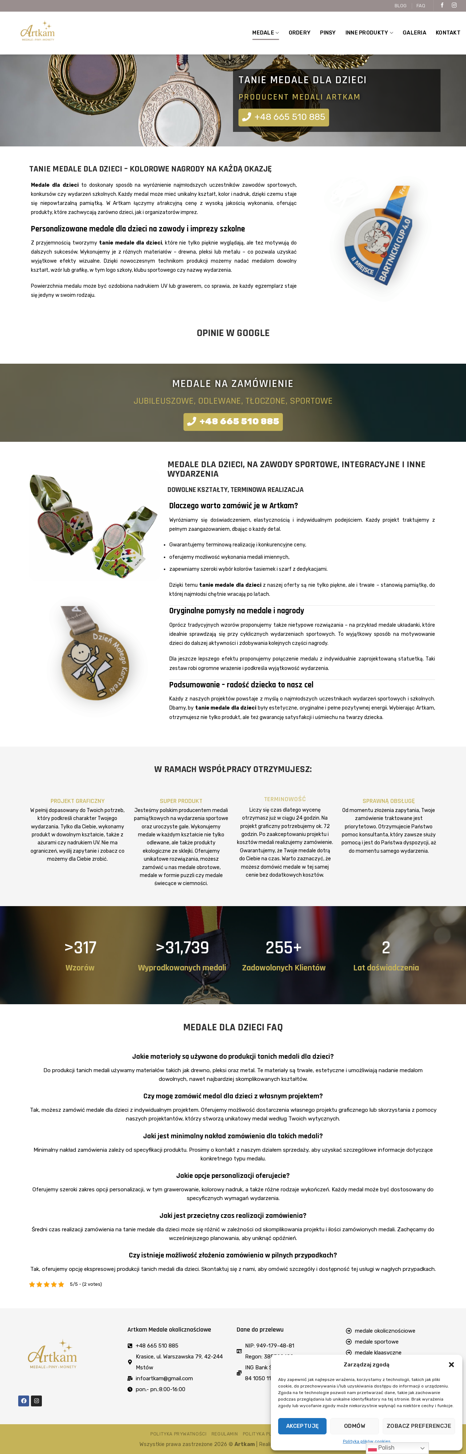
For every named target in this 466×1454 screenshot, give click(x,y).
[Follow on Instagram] (454, 5)
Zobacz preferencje (419, 1426)
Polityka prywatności (178, 1434)
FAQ (420, 5)
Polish (381, 1448)
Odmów (354, 1426)
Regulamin (225, 1434)
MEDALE (265, 32)
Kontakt (448, 33)
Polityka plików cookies (367, 1441)
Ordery (300, 33)
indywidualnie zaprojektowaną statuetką (373, 659)
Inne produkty (369, 32)
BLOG (401, 5)
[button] (451, 1364)
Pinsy (328, 33)
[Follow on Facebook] (442, 5)
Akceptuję (302, 1426)
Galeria (414, 33)
